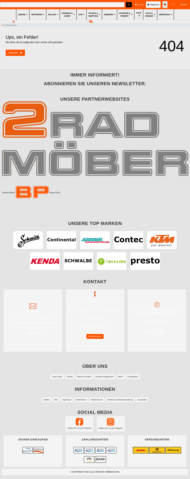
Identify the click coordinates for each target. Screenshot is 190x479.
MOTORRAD (36, 14)
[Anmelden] (140, 4)
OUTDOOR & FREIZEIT (124, 14)
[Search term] (62, 4)
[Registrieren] (153, 4)
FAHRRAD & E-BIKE (67, 14)
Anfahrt (46, 400)
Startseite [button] (15, 52)
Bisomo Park (37, 193)
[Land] (165, 4)
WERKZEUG (164, 14)
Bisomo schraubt (84, 377)
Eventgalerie (132, 377)
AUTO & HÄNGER (149, 14)
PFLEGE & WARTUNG (93, 14)
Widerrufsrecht (97, 400)
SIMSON (21, 14)
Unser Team (57, 377)
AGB (56, 400)
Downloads (141, 400)
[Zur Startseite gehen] (9, 25)
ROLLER (52, 14)
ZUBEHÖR (108, 14)
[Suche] (129, 4)
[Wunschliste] (172, 4)
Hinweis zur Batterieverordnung (120, 400)
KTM (80, 14)
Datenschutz (81, 400)
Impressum (66, 400)
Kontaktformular (95, 336)
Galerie (70, 377)
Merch (120, 377)
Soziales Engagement (104, 377)
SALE (138, 13)
